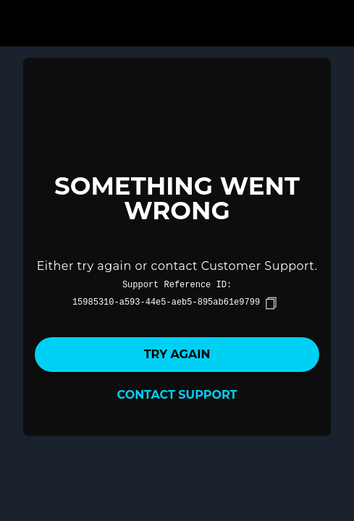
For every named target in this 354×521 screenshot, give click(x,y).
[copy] (271, 303)
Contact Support (177, 395)
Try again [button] (177, 354)
